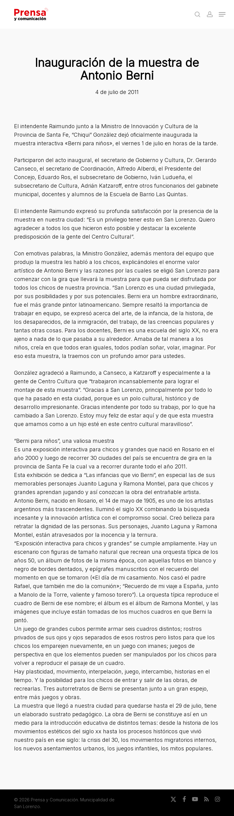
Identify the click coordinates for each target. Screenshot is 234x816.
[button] (222, 14)
